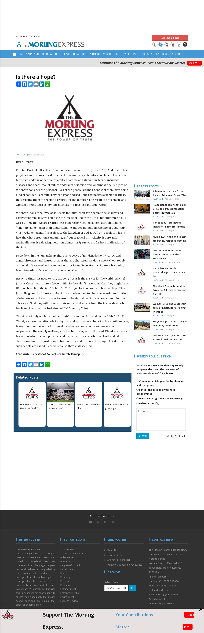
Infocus (176, 54)
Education (65, 585)
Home (20, 54)
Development (67, 569)
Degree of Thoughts (71, 565)
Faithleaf (21, 155)
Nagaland (32, 54)
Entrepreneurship (70, 592)
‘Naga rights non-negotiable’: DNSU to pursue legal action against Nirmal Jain (169, 208)
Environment (67, 596)
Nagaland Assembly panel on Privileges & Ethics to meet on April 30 (169, 289)
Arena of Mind (67, 549)
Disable (64, 573)
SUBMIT (142, 436)
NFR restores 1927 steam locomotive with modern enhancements (167, 254)
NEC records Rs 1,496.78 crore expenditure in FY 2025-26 (169, 337)
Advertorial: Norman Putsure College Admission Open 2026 (169, 193)
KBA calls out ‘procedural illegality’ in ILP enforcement (169, 224)
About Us (112, 550)
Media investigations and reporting (159, 398)
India (76, 54)
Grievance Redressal (118, 559)
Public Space (121, 54)
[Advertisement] (102, 16)
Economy (65, 577)
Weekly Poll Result (176, 436)
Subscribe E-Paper (169, 37)
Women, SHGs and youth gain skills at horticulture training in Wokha (169, 307)
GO (132, 587)
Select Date (111, 582)
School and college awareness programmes (155, 391)
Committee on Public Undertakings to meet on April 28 (170, 272)
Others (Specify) (147, 403)
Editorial (47, 54)
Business (65, 561)
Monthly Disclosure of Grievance (124, 564)
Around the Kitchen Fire (73, 553)
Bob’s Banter (67, 557)
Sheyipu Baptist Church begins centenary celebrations (170, 323)
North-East (63, 54)
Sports (136, 54)
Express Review (69, 600)
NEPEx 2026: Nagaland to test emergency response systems (169, 238)
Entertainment (91, 54)
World (107, 54)
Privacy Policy (114, 554)
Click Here (194, 63)
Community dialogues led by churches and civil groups (160, 383)
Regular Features (156, 54)
